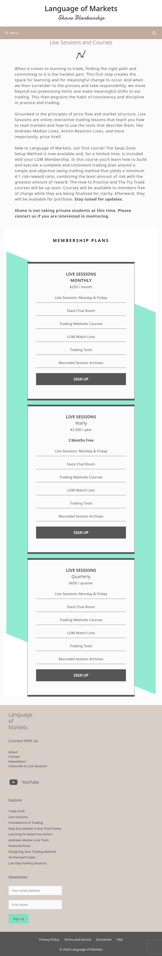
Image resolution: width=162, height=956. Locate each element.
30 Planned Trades (22, 857)
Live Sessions (18, 817)
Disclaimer (104, 939)
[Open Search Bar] (154, 33)
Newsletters (17, 761)
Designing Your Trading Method (32, 851)
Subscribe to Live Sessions (27, 766)
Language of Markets (81, 8)
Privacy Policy (49, 939)
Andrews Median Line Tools (28, 840)
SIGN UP (81, 379)
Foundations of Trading (25, 822)
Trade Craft (16, 811)
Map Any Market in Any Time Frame (34, 828)
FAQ (120, 939)
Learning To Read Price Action (30, 834)
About (13, 752)
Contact (14, 756)
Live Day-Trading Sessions (27, 863)
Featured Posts (19, 846)
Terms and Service (77, 939)
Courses (71, 187)
